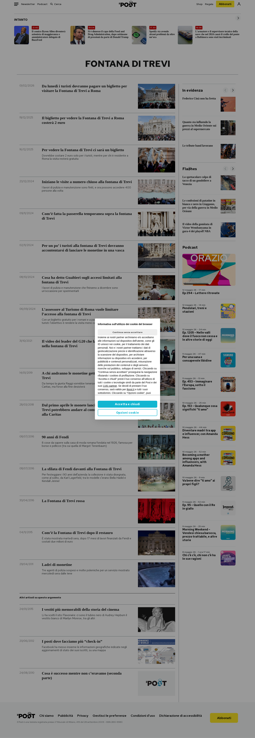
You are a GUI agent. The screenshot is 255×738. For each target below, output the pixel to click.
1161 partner (110, 385)
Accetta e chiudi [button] (127, 404)
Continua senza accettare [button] (127, 332)
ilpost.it (130, 389)
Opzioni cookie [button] (127, 413)
